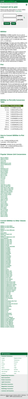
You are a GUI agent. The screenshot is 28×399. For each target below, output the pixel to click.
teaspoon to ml (4, 168)
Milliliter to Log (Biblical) (6, 324)
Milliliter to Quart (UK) (6, 276)
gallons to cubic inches (6, 191)
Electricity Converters (7, 384)
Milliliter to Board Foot (6, 314)
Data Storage (4, 371)
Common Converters (6, 356)
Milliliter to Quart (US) (6, 234)
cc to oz (2, 182)
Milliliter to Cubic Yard (6, 241)
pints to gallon (4, 214)
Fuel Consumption (5, 369)
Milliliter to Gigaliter (5, 251)
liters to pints (3, 213)
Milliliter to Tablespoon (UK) (7, 286)
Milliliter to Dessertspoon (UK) (8, 288)
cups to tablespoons (5, 164)
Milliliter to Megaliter (5, 253)
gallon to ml (3, 206)
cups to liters (3, 174)
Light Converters (5, 382)
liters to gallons (4, 157)
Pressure (16, 362)
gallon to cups (4, 199)
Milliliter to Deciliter (5, 258)
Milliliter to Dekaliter (5, 257)
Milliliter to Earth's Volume (7, 326)
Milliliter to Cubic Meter (6, 226)
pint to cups (3, 201)
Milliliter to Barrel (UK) (6, 273)
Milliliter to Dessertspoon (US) (8, 287)
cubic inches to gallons (6, 190)
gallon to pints (4, 216)
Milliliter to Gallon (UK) (6, 275)
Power (15, 363)
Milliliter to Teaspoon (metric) (8, 290)
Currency (4, 373)
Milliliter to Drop (4, 269)
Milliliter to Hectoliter (5, 256)
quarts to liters (4, 172)
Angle (15, 367)
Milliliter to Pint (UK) (5, 277)
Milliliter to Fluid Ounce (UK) (7, 283)
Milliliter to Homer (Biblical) (7, 318)
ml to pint (2, 178)
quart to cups (3, 197)
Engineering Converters (7, 375)
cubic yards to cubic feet (6, 189)
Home (1, 3)
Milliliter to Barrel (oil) (6, 271)
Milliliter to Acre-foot (5, 302)
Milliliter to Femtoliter (5, 265)
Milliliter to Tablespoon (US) (7, 237)
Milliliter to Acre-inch (5, 305)
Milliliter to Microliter (5, 261)
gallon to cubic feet (5, 186)
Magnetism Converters (7, 386)
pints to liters (3, 212)
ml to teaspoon (4, 170)
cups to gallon (4, 198)
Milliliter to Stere (4, 307)
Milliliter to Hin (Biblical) (6, 321)
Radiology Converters (7, 388)
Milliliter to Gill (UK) (5, 294)
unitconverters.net (17, 396)
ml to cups (3, 160)
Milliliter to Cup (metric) (6, 279)
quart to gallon (4, 204)
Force (3, 365)
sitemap (24, 395)
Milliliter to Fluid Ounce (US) (7, 281)
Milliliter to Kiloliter (5, 254)
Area (3, 362)
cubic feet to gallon (5, 184)
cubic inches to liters (5, 193)
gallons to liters (4, 159)
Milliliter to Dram (4, 316)
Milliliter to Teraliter (5, 250)
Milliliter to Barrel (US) (6, 272)
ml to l (2, 165)
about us (2, 395)
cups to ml (3, 161)
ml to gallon (3, 208)
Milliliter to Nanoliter (5, 262)
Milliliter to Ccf (4, 299)
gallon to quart (4, 205)
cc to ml (2, 179)
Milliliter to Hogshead (6, 313)
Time (15, 365)
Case (15, 373)
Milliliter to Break (4, 245)
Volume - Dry (17, 371)
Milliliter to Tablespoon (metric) (8, 284)
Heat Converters (5, 377)
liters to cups (3, 175)
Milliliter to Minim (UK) (6, 296)
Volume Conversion (6, 3)
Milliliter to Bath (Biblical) (6, 320)
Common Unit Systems (7, 390)
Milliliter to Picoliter (5, 264)
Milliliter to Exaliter (5, 247)
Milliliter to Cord (4, 310)
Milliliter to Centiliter (5, 260)
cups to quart (3, 195)
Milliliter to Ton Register (6, 298)
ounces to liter (4, 210)
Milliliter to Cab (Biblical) (6, 322)
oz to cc (2, 183)
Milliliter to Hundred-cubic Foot (8, 301)
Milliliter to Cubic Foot (6, 242)
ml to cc (2, 180)
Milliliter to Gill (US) (5, 292)
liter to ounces (4, 209)
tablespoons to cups (5, 163)
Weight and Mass (17, 358)
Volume (3, 360)
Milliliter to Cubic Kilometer (7, 227)
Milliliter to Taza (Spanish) (7, 325)
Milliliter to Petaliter (5, 249)
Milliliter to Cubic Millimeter (7, 230)
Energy (3, 363)
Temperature (16, 360)
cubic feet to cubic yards (6, 187)
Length (3, 358)
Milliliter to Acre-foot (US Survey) (9, 303)
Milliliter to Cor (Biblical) (6, 317)
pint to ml (2, 176)
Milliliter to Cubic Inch (6, 243)
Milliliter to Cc (4, 268)
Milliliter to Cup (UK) (5, 280)
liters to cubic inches (5, 194)
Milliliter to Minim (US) (6, 295)
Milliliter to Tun (4, 311)
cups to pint (3, 202)
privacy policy (17, 395)
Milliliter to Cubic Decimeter (7, 246)
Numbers (16, 369)
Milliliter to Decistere (5, 309)
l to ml (2, 167)
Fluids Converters (6, 379)
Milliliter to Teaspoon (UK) (7, 291)
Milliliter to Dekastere (5, 306)
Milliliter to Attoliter (5, 266)
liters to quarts (4, 171)
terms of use (9, 395)
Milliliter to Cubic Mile (6, 239)
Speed (3, 367)
